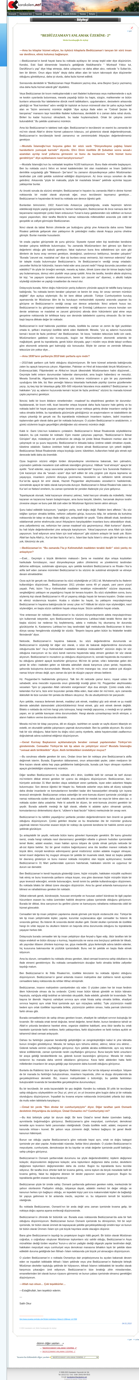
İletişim (92, 14)
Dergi (57, 14)
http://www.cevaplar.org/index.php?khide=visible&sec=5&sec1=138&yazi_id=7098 (48, 1319)
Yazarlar (38, 14)
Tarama (83, 14)
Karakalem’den (25, 14)
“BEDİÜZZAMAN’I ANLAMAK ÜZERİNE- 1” (59, 1351)
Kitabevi (48, 14)
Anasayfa (12, 14)
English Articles (69, 14)
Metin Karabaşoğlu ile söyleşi (75, 40)
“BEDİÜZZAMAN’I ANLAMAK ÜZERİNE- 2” (59, 1348)
